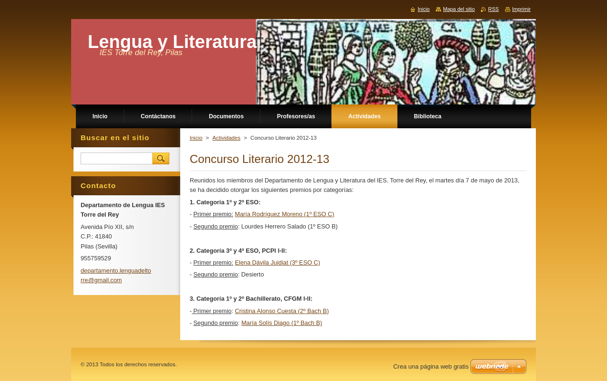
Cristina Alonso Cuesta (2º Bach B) (282, 310)
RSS (493, 9)
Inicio (196, 138)
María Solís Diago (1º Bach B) (281, 322)
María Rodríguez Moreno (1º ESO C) (284, 214)
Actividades (226, 138)
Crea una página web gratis (431, 366)
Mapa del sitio (459, 9)
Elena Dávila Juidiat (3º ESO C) (277, 262)
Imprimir (521, 9)
